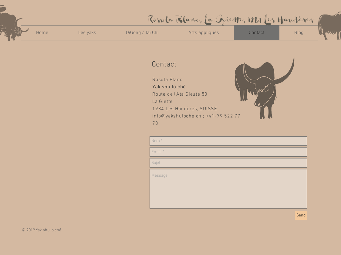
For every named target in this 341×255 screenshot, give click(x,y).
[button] (87, 32)
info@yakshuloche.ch (176, 116)
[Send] (301, 215)
